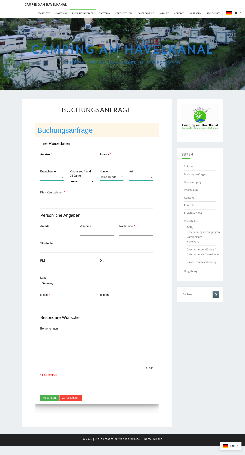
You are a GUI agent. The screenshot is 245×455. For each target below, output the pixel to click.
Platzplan (104, 13)
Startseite (44, 13)
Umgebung (61, 13)
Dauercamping (146, 13)
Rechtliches (213, 13)
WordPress (132, 439)
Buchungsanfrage (82, 13)
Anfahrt (164, 13)
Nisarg (157, 439)
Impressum (195, 13)
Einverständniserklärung (202, 262)
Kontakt (179, 13)
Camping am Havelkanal (46, 4)
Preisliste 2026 (123, 13)
